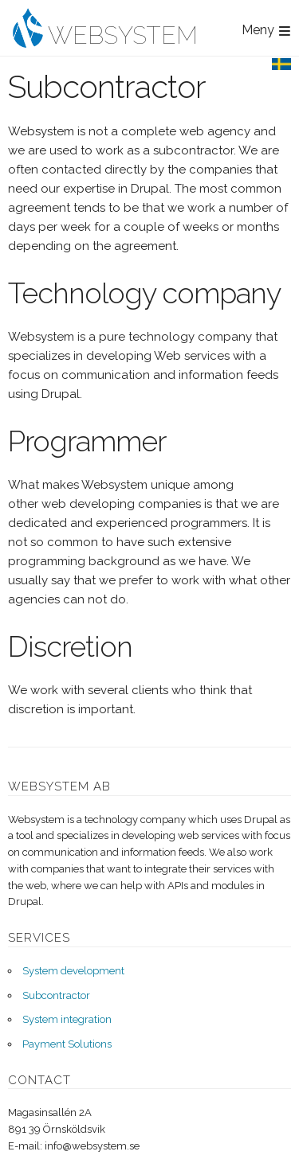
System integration (67, 1019)
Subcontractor (56, 995)
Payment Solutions (67, 1044)
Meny (258, 29)
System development (73, 971)
